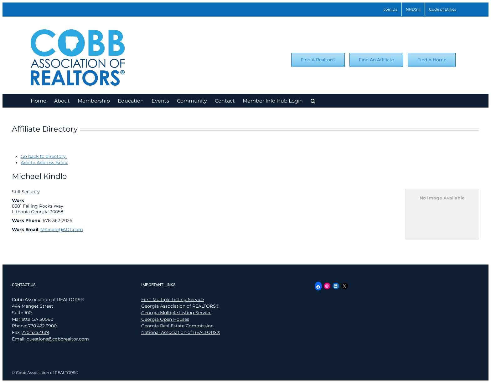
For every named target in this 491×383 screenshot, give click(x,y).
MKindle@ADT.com (61, 229)
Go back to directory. (44, 156)
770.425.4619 (35, 332)
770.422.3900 (42, 326)
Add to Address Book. (44, 162)
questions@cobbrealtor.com (58, 339)
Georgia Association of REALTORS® (180, 306)
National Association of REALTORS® (180, 332)
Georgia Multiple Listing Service (176, 312)
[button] (313, 100)
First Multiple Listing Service (172, 299)
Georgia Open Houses (165, 319)
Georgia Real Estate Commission (177, 326)
